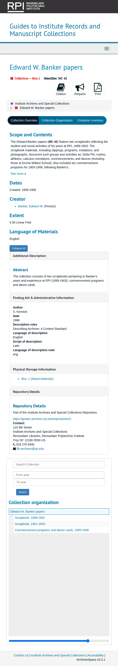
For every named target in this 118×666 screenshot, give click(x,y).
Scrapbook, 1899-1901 (30, 517)
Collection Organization (57, 120)
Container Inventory (90, 120)
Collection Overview (24, 120)
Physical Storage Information (34, 369)
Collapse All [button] (18, 248)
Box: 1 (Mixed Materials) (37, 379)
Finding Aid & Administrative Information (43, 298)
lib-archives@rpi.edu (30, 448)
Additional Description (29, 256)
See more (18, 173)
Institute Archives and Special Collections (42, 103)
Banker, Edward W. (30, 206)
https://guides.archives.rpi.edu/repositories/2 (42, 419)
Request (79, 89)
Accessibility (95, 655)
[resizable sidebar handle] (59, 641)
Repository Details (26, 391)
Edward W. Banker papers (27, 511)
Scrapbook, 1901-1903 (30, 524)
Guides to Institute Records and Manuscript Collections (55, 30)
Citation (61, 89)
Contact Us (21, 655)
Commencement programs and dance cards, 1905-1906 (52, 530)
